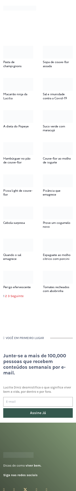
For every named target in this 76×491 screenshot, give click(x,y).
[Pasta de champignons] (18, 48)
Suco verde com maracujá (54, 128)
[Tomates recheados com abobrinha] (58, 274)
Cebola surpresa (14, 223)
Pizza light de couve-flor (18, 192)
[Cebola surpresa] (18, 209)
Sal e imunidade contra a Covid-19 (55, 96)
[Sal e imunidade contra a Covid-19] (58, 81)
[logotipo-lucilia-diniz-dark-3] (19, 8)
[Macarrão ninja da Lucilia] (18, 81)
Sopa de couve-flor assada (56, 64)
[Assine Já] (38, 413)
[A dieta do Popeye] (18, 113)
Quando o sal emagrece (12, 257)
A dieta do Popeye (16, 126)
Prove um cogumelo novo (56, 225)
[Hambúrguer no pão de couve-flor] (18, 145)
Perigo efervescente (17, 287)
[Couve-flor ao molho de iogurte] (58, 145)
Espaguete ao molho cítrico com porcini (57, 257)
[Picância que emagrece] (58, 177)
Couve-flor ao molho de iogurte (57, 160)
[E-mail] (38, 402)
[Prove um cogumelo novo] (58, 209)
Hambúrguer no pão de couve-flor (17, 160)
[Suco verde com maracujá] (58, 113)
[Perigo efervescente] (18, 274)
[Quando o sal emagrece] (18, 241)
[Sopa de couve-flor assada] (58, 48)
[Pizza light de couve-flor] (18, 177)
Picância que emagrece (51, 192)
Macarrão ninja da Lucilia (15, 96)
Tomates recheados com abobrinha (56, 289)
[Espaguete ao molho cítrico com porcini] (58, 241)
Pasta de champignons (12, 64)
